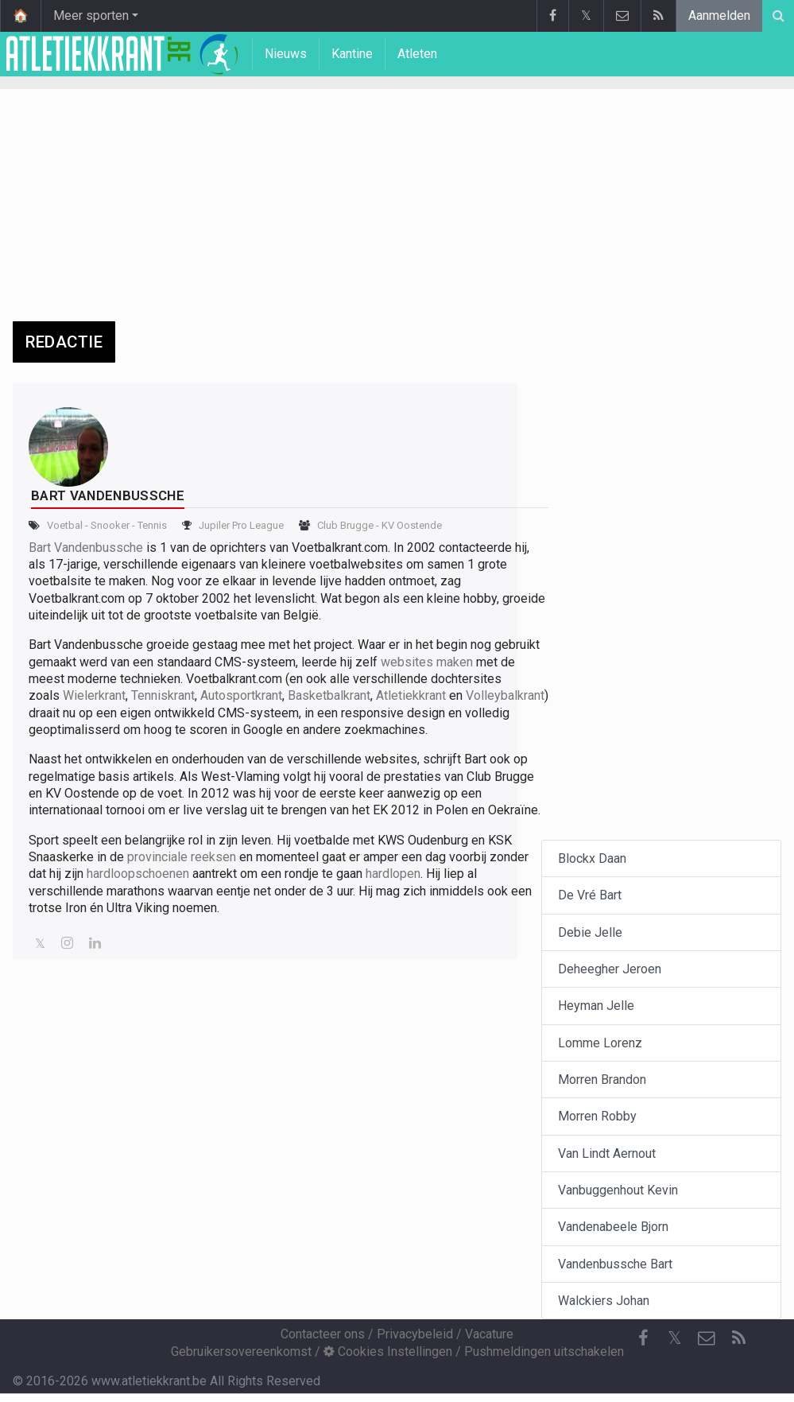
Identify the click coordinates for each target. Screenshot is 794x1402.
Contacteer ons (323, 1334)
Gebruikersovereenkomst (241, 1351)
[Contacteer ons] (706, 1338)
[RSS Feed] (738, 1338)
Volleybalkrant (505, 695)
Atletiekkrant (411, 695)
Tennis (152, 525)
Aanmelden (719, 15)
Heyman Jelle (596, 1005)
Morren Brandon (602, 1079)
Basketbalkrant (329, 695)
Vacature (489, 1334)
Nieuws (286, 53)
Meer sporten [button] (91, 15)
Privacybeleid (415, 1334)
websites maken (427, 662)
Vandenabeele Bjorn (613, 1226)
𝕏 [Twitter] (675, 1338)
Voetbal (65, 525)
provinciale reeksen (181, 856)
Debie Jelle (590, 932)
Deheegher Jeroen (609, 969)
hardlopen (393, 873)
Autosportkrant (241, 695)
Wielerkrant (94, 695)
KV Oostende (412, 525)
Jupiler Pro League (241, 525)
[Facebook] (643, 1338)
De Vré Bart (590, 895)
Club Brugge (345, 525)
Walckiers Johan (603, 1300)
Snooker (110, 525)
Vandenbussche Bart (615, 1264)
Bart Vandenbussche (86, 547)
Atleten (417, 53)
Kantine (352, 53)
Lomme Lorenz (600, 1043)
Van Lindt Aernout (607, 1153)
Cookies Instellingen (387, 1351)
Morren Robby (597, 1116)
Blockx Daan (592, 858)
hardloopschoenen (138, 873)
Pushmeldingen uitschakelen (544, 1351)
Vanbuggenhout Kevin (618, 1190)
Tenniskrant (163, 695)
